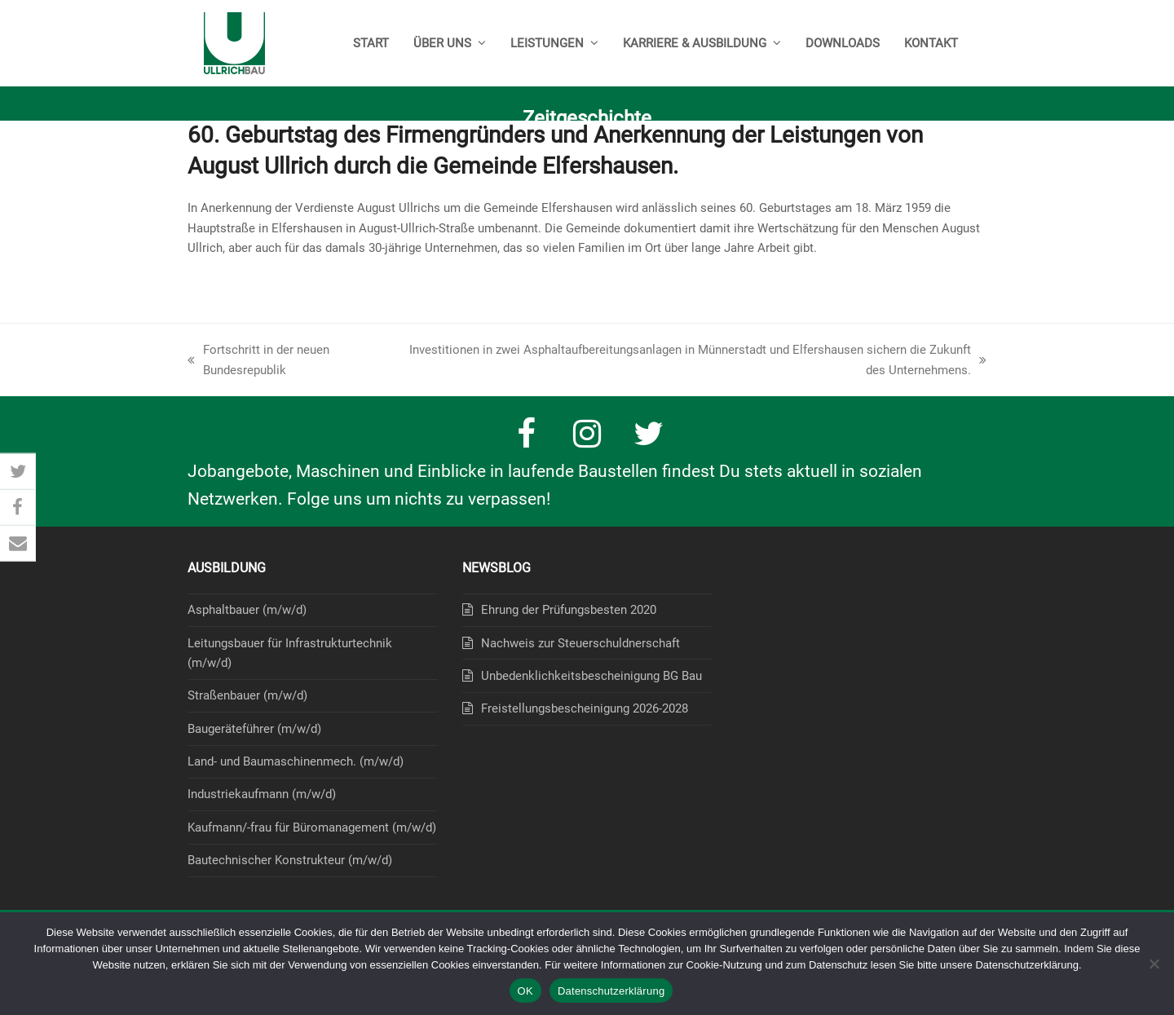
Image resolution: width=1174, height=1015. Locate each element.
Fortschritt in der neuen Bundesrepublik (258, 361)
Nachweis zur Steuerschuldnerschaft (580, 643)
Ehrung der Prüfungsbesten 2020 (568, 609)
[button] (18, 472)
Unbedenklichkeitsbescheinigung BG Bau (591, 676)
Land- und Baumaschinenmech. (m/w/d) (296, 761)
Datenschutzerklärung (611, 991)
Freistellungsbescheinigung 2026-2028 (584, 708)
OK (525, 991)
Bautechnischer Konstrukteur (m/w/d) (290, 860)
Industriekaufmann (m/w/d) (262, 794)
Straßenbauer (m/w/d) (247, 695)
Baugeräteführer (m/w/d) (254, 729)
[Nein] (1153, 963)
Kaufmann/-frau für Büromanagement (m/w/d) (312, 827)
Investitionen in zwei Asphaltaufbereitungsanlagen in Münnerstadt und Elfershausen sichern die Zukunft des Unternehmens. (692, 361)
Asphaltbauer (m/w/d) (247, 609)
